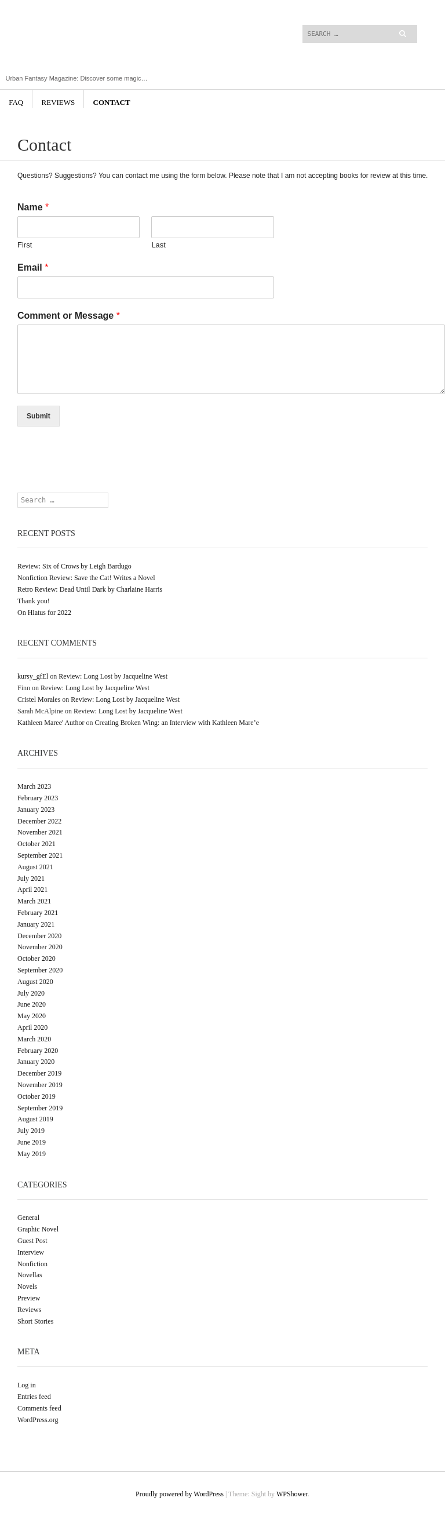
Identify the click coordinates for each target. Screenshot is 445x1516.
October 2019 (36, 1096)
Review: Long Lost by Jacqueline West (113, 676)
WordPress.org (37, 1420)
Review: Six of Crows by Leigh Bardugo (74, 566)
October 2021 (36, 844)
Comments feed (39, 1408)
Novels (27, 1286)
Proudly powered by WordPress (180, 1494)
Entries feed (34, 1397)
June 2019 (31, 1142)
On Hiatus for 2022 (44, 612)
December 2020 (39, 936)
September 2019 (40, 1108)
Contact (111, 102)
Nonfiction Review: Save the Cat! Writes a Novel (86, 578)
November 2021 (40, 832)
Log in (26, 1385)
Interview (30, 1252)
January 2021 (35, 924)
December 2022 (39, 821)
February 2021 (37, 913)
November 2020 (40, 947)
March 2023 (34, 786)
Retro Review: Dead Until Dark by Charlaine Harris (89, 589)
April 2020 (32, 1027)
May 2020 (31, 1016)
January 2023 (35, 810)
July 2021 (31, 878)
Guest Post (32, 1241)
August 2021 (35, 867)
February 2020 (37, 1051)
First (24, 244)
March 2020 (34, 1039)
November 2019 (40, 1085)
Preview (28, 1298)
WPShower (292, 1494)
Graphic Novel (38, 1229)
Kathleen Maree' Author (50, 723)
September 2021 (40, 855)
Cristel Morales (38, 699)
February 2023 (37, 798)
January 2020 (35, 1062)
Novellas (29, 1275)
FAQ (16, 102)
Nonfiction (32, 1264)
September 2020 (40, 970)
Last (158, 244)
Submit (38, 416)
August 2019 (35, 1119)
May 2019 (31, 1154)
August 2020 (35, 982)
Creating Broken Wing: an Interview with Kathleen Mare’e (176, 723)
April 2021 (32, 889)
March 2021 (34, 901)
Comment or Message (68, 315)
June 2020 (31, 1004)
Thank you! (33, 601)
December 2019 (39, 1073)
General (28, 1217)
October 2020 (36, 958)
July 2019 (31, 1131)
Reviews (58, 102)
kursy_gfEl (32, 676)
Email (32, 267)
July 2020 (31, 993)
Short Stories (35, 1321)
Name (33, 207)
